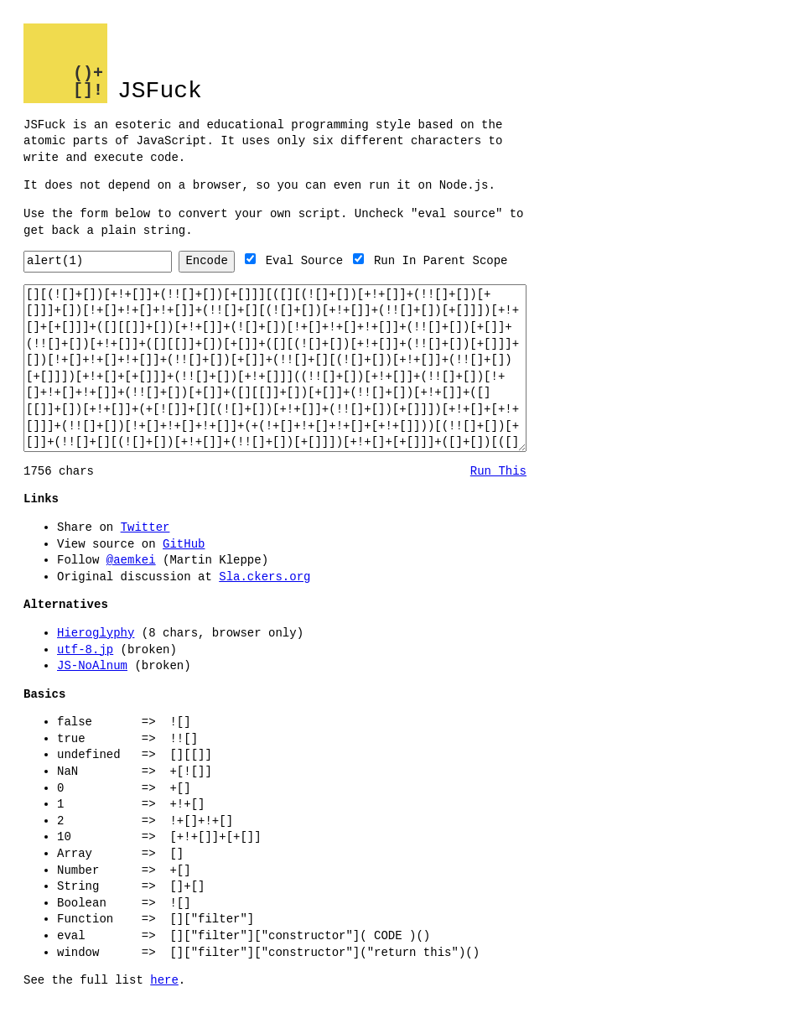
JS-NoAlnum (92, 666)
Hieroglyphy (95, 634)
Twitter (145, 528)
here (164, 981)
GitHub (184, 545)
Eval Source (335, 261)
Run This (498, 472)
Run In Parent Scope (472, 261)
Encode (237, 261)
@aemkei (131, 561)
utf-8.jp (85, 650)
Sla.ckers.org (264, 577)
